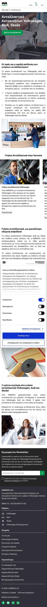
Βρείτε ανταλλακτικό (12, 32)
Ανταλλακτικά (16, 10)
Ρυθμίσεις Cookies (9, 593)
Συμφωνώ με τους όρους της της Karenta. (20, 480)
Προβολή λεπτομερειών (31, 329)
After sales (5, 10)
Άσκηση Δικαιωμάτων (10, 597)
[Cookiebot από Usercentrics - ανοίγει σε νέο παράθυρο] (35, 262)
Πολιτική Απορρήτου (26, 593)
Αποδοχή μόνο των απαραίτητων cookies (23, 343)
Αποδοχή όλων (23, 336)
